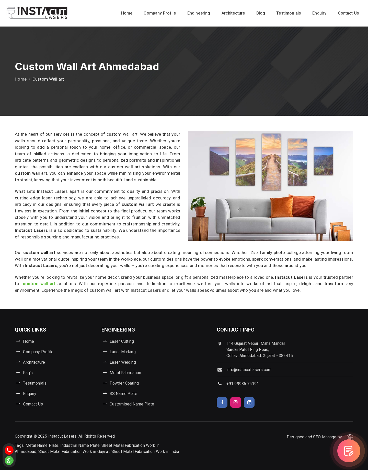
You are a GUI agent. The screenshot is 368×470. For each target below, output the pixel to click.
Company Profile (160, 13)
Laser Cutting (122, 341)
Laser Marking (123, 351)
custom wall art (39, 283)
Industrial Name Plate (80, 445)
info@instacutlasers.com (248, 369)
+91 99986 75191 (242, 383)
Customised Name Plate (132, 404)
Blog (260, 13)
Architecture (233, 13)
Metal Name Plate (42, 445)
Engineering (198, 13)
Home (127, 13)
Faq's (28, 372)
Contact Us (348, 13)
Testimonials (288, 13)
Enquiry (319, 13)
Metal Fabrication (125, 372)
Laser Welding (123, 362)
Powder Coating (124, 383)
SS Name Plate (123, 393)
